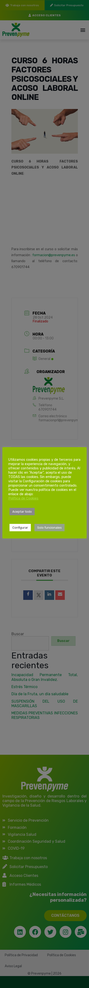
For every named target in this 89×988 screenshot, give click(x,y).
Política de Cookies (23, 498)
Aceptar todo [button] (22, 511)
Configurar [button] (20, 527)
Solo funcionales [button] (49, 527)
